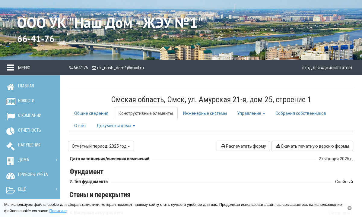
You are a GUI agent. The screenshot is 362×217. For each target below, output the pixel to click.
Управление (251, 113)
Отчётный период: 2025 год (101, 146)
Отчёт (80, 125)
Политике (58, 211)
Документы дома (116, 125)
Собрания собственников (300, 113)
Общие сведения (91, 113)
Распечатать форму (243, 146)
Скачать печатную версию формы (312, 146)
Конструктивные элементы (146, 113)
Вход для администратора (327, 68)
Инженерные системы (205, 113)
